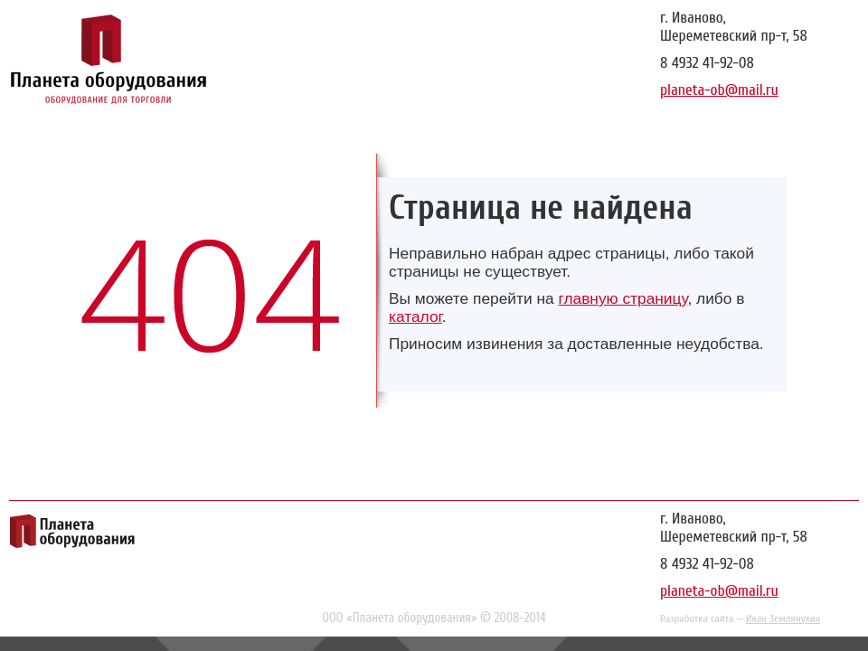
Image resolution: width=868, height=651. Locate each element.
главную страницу (622, 298)
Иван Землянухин (783, 618)
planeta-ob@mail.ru (719, 89)
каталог (415, 316)
